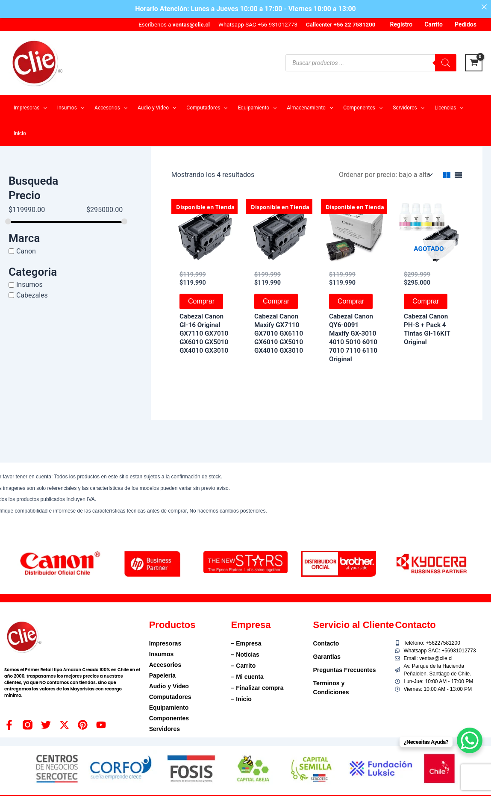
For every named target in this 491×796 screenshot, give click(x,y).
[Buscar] (445, 62)
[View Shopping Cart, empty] (473, 62)
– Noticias (245, 654)
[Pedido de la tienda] (385, 174)
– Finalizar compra (257, 687)
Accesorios (165, 664)
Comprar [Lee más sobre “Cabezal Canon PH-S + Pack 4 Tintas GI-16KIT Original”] (425, 301)
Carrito (433, 24)
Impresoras (165, 643)
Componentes (169, 718)
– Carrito (243, 665)
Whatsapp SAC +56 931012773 (257, 24)
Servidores (164, 728)
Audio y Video (169, 686)
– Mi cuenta (247, 676)
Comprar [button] (201, 301)
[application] (43, 108)
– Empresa (246, 643)
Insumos (29, 284)
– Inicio (241, 699)
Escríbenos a (174, 24)
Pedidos (465, 24)
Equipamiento (169, 707)
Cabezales (32, 295)
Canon (26, 251)
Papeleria (162, 675)
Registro (401, 24)
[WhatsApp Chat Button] (469, 740)
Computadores (170, 696)
